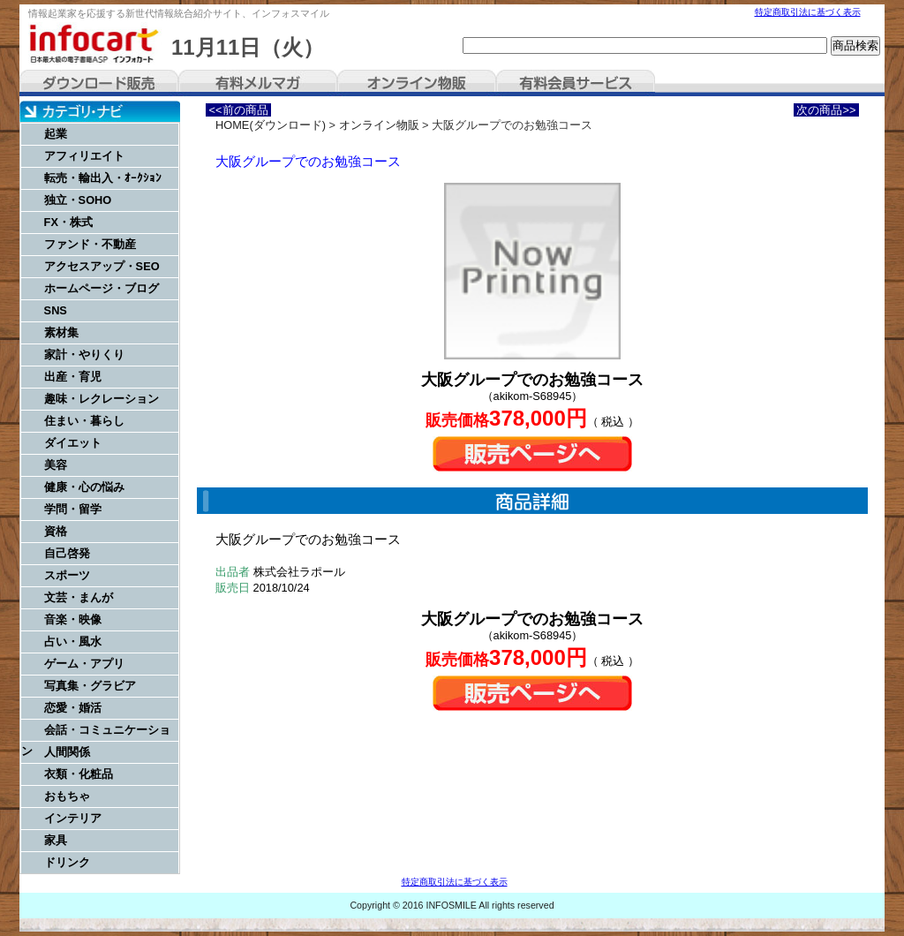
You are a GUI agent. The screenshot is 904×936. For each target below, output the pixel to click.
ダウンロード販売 (98, 83)
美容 (55, 465)
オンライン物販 (416, 83)
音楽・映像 (73, 619)
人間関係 (67, 752)
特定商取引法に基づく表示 (808, 12)
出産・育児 (73, 376)
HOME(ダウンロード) (270, 125)
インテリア (73, 818)
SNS (55, 310)
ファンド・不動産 (90, 244)
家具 (55, 840)
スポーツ (67, 575)
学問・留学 (73, 509)
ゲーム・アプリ (84, 663)
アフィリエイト (84, 155)
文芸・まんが (78, 597)
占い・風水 (73, 641)
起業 (55, 133)
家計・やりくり (84, 354)
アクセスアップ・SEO (102, 266)
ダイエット (73, 442)
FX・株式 (68, 222)
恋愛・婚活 (73, 707)
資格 (55, 531)
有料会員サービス (575, 83)
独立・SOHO (78, 200)
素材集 (61, 332)
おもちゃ (67, 796)
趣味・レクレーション (101, 398)
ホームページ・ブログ (101, 288)
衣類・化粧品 (78, 774)
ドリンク (67, 862)
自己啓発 (67, 553)
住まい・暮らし (84, 420)
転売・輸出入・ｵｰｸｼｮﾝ (103, 178)
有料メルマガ (257, 83)
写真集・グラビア (90, 685)
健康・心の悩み (84, 487)
